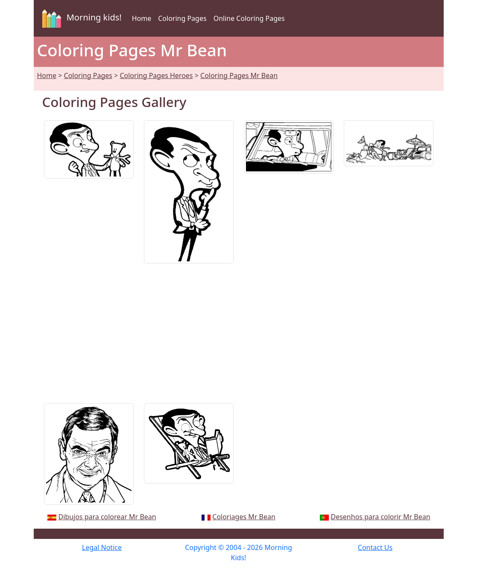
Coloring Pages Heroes (156, 75)
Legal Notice (102, 547)
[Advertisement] (238, 330)
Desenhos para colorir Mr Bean (380, 516)
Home (142, 18)
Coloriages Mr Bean (243, 516)
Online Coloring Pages (249, 18)
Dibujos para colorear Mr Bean (107, 516)
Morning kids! (80, 18)
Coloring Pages (182, 18)
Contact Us (375, 547)
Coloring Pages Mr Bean (239, 75)
